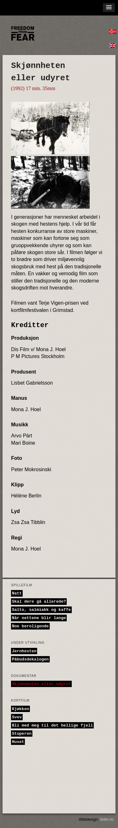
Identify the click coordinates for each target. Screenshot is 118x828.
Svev (17, 717)
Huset (18, 741)
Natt (17, 593)
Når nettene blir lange (39, 618)
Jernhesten (24, 650)
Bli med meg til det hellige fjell (52, 725)
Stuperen (21, 733)
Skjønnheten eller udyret (41, 684)
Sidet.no (107, 819)
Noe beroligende (30, 626)
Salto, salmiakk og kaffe (41, 609)
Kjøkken (20, 708)
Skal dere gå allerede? (39, 601)
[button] (109, 7)
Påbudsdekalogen (30, 659)
